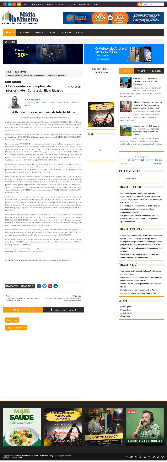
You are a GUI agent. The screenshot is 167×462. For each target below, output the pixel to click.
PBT (22, 458)
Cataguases (24, 32)
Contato (71, 4)
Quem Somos (37, 4)
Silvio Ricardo (20, 72)
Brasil (90, 134)
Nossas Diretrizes (55, 4)
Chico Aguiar (125, 307)
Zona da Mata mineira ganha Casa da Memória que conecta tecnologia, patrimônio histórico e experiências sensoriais (140, 209)
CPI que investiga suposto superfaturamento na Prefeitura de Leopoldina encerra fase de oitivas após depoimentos (139, 219)
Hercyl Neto (125, 316)
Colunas (8, 82)
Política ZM (66, 32)
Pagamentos (84, 4)
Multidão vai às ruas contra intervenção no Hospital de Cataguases (145, 81)
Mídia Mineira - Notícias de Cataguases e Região (36, 456)
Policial (52, 32)
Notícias (79, 32)
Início (26, 4)
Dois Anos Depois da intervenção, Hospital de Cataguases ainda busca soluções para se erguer (147, 105)
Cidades (37, 32)
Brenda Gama (125, 310)
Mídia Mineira (131, 178)
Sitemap (97, 4)
